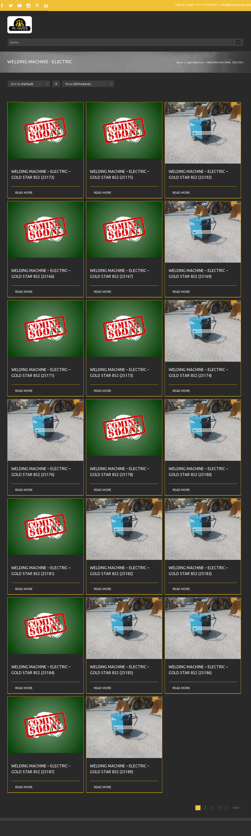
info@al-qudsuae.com (236, 4)
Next (236, 807)
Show (78, 84)
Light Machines (195, 62)
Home (179, 62)
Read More (24, 192)
